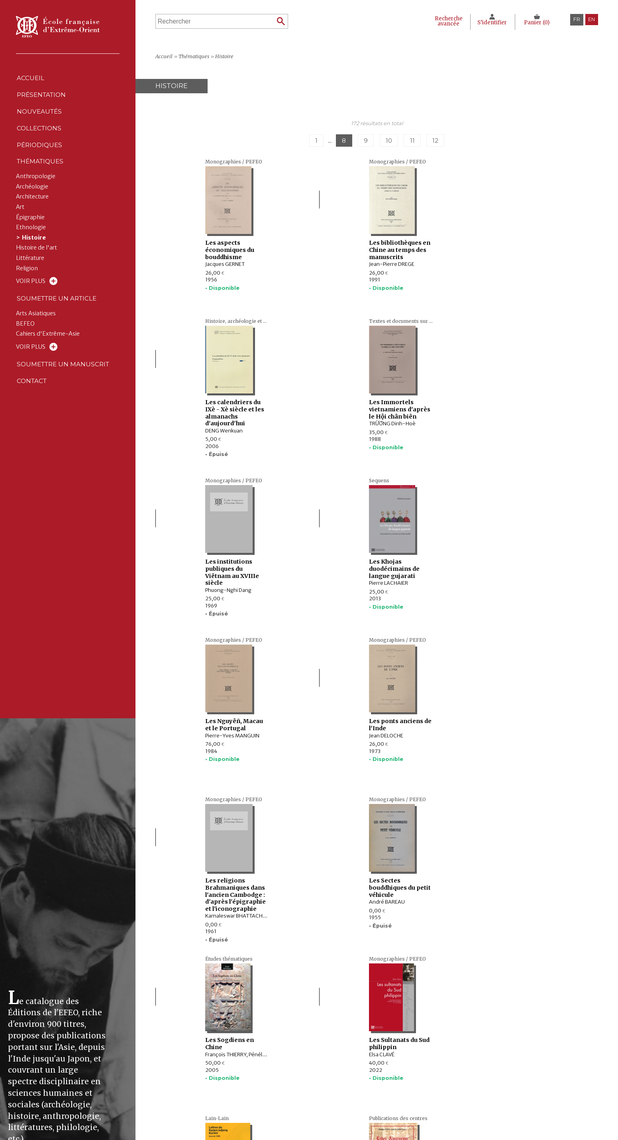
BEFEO (25, 341)
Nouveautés (39, 117)
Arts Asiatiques (36, 330)
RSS (370, 1105)
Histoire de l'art (36, 262)
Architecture (32, 211)
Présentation (42, 98)
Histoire (34, 252)
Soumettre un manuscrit (64, 382)
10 (389, 141)
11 (415, 141)
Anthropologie (35, 191)
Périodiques (244, 1087)
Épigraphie (30, 231)
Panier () (536, 22)
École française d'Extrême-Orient (58, 26)
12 (441, 141)
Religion (27, 282)
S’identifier (491, 22)
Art (20, 221)
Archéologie (32, 201)
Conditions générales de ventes (407, 1095)
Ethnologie (31, 242)
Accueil (30, 79)
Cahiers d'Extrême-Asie (48, 351)
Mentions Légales (388, 1070)
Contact (32, 401)
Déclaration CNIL (387, 1078)
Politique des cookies (394, 1087)
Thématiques (244, 1095)
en (591, 19)
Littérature (30, 272)
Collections (244, 1078)
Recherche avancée (446, 21)
